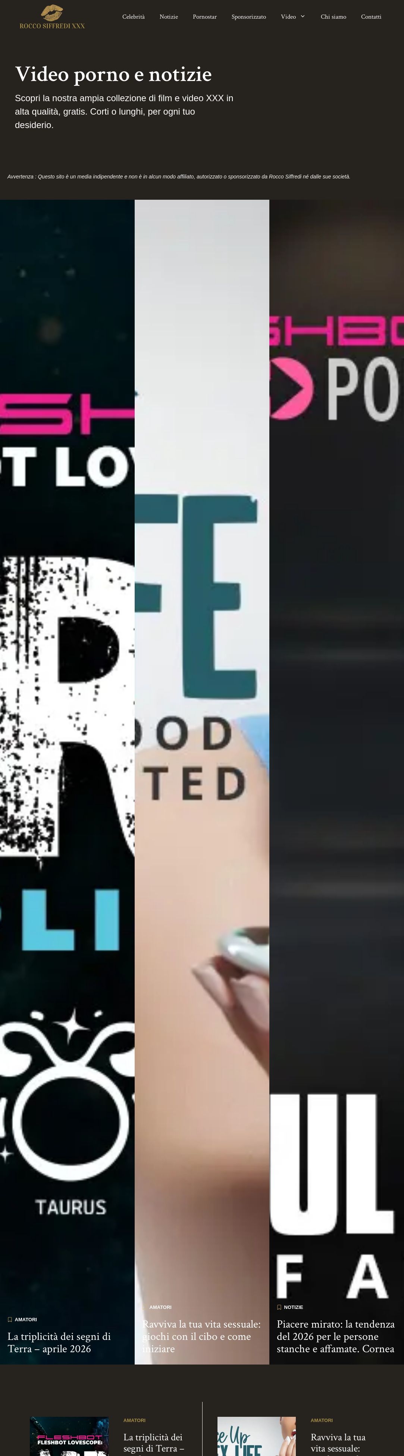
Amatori (26, 1314)
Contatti (371, 17)
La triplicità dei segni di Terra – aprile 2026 (59, 1337)
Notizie (169, 17)
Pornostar (205, 17)
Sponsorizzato (249, 17)
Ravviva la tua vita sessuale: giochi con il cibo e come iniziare (201, 1331)
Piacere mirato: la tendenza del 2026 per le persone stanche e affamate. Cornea (336, 1331)
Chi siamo (333, 17)
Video (297, 17)
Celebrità (133, 17)
